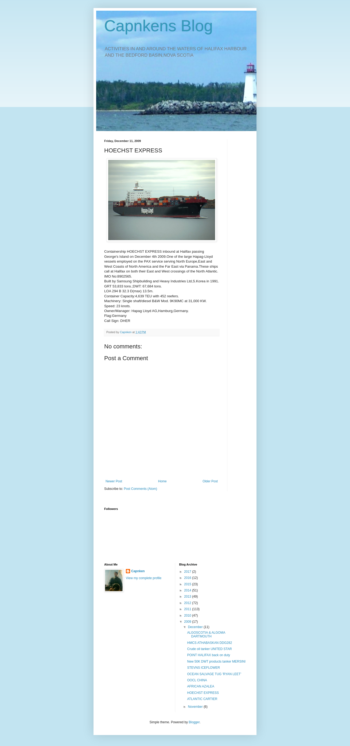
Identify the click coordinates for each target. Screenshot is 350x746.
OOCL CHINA (197, 680)
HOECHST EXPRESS (203, 693)
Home (162, 481)
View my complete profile (143, 578)
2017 (188, 572)
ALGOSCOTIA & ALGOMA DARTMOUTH (206, 634)
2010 (188, 615)
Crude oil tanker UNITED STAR (209, 649)
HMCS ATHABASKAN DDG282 (209, 643)
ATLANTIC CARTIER (202, 699)
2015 (188, 584)
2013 (188, 596)
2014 (188, 590)
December (196, 627)
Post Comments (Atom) (140, 489)
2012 (188, 603)
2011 (188, 609)
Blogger (194, 722)
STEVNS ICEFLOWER (203, 668)
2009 (188, 622)
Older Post (210, 481)
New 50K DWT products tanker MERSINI (216, 661)
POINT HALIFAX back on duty (208, 655)
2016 (188, 578)
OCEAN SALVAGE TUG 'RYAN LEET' (214, 674)
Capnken (138, 571)
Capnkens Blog (158, 26)
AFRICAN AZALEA (200, 686)
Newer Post (114, 481)
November (196, 707)
